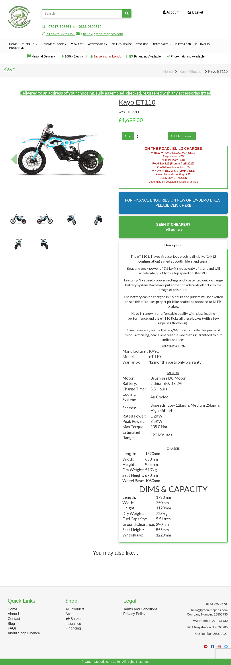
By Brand (29, 44)
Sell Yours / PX (122, 44)
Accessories (98, 44)
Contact (14, 619)
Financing (202, 44)
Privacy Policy (134, 614)
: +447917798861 (58, 34)
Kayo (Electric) (191, 71)
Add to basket (181, 136)
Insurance (16, 47)
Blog (11, 623)
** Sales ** (77, 44)
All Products (75, 609)
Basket (195, 12)
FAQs (12, 628)
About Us (15, 614)
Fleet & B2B (183, 44)
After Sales (162, 44)
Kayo (9, 69)
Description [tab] (173, 245)
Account (171, 12)
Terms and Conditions (140, 609)
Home (13, 44)
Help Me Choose (54, 44)
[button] (14, 177)
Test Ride (142, 44)
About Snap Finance (24, 633)
